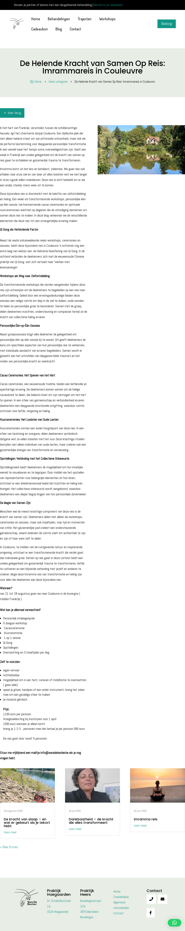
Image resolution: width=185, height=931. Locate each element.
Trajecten (84, 18)
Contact (75, 28)
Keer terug (14, 113)
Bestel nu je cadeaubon (108, 5)
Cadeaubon (39, 28)
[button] (174, 923)
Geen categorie (58, 81)
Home (35, 18)
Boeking (166, 23)
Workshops (107, 18)
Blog (58, 28)
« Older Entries (9, 847)
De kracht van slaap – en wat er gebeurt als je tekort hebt (27, 822)
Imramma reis (145, 819)
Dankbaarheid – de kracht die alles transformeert (91, 821)
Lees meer (10, 832)
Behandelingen (59, 18)
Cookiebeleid (121, 897)
